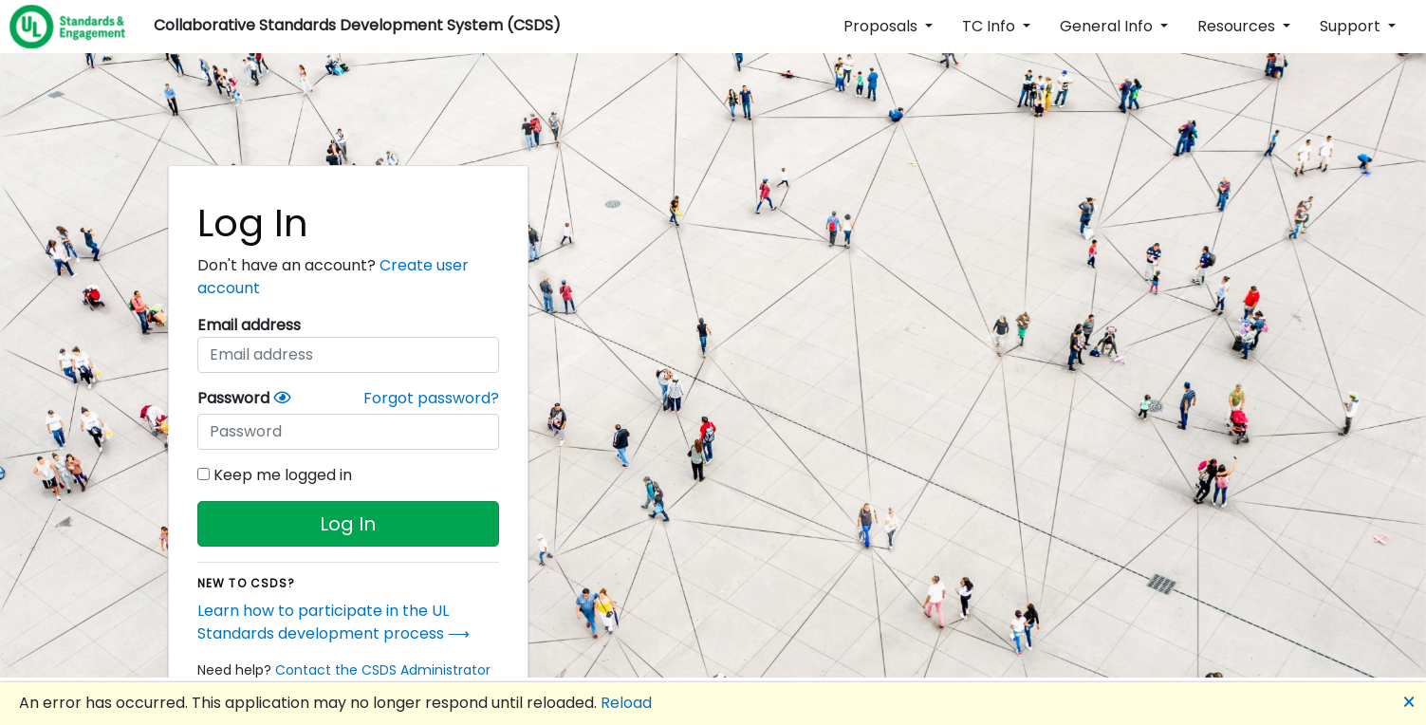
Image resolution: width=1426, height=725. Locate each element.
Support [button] (1352, 26)
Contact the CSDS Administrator (383, 669)
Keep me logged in (274, 475)
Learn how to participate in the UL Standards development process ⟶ (333, 622)
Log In (348, 524)
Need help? (344, 669)
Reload (626, 703)
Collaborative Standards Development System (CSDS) (357, 25)
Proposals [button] (882, 26)
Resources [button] (1238, 26)
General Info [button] (1108, 26)
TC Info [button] (990, 26)
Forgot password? (431, 398)
